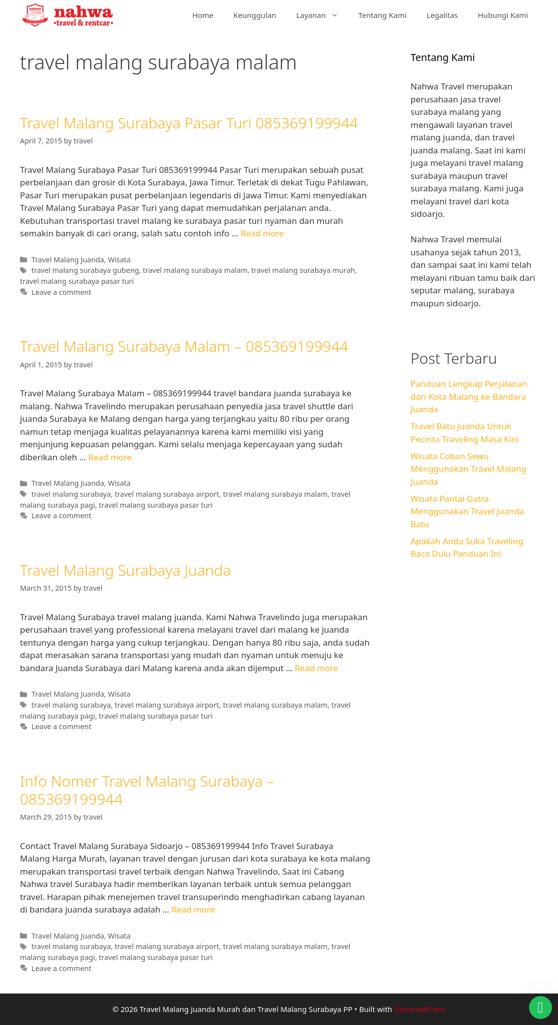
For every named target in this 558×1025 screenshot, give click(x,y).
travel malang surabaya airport (167, 494)
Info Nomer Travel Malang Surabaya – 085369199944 (147, 790)
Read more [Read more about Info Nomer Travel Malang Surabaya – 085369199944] (193, 909)
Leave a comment (61, 292)
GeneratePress (420, 1009)
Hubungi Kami (503, 15)
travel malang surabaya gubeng (85, 270)
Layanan (322, 15)
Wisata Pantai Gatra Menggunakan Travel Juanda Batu (468, 511)
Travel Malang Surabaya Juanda (125, 570)
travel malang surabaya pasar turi (77, 281)
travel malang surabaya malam (195, 270)
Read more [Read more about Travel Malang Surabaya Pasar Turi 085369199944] (262, 233)
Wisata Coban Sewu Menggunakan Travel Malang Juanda (469, 468)
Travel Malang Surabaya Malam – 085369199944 (184, 346)
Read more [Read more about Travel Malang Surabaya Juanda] (316, 668)
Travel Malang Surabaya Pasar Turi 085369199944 (189, 122)
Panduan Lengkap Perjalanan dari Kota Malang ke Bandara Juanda (469, 396)
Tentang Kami (382, 15)
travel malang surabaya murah (303, 270)
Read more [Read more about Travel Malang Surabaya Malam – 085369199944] (110, 457)
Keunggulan (255, 15)
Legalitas (442, 15)
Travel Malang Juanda (67, 259)
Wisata (119, 259)
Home (203, 15)
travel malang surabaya (71, 494)
